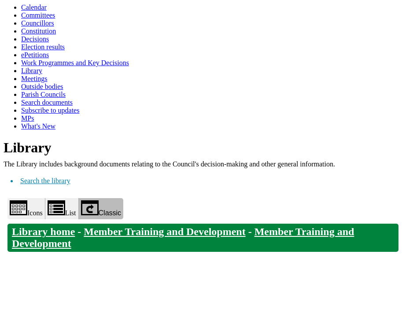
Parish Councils (43, 94)
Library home (43, 231)
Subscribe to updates (50, 110)
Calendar (34, 7)
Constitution (38, 31)
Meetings (34, 78)
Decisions (35, 39)
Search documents (47, 102)
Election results (43, 47)
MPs (27, 118)
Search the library (45, 180)
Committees (38, 15)
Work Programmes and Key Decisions (75, 62)
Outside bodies (42, 86)
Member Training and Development (164, 231)
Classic (101, 208)
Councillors (37, 23)
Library (31, 70)
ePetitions (35, 55)
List (62, 208)
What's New (38, 126)
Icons (26, 208)
